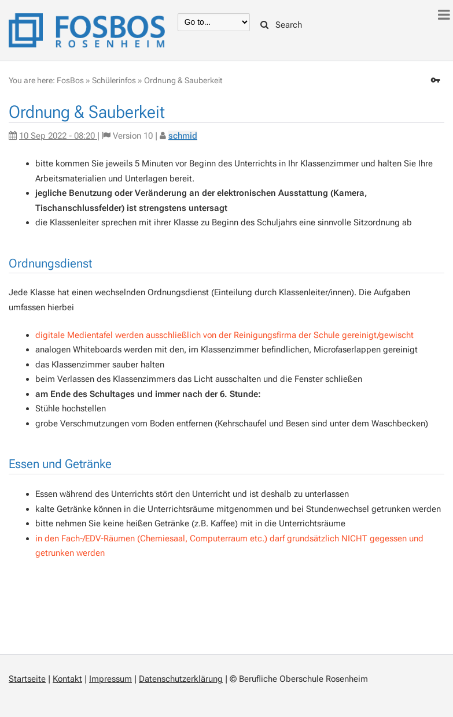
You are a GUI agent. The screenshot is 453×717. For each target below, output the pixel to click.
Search (281, 25)
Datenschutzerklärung (181, 679)
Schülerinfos (114, 80)
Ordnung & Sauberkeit (183, 80)
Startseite (27, 679)
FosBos (70, 80)
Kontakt (67, 679)
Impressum (110, 679)
